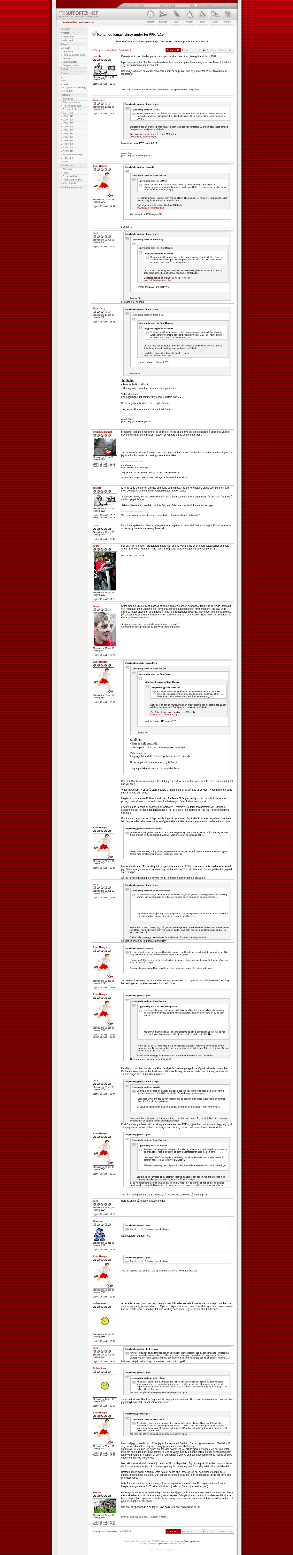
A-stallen (66, 48)
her (169, 113)
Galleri (64, 69)
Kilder (65, 161)
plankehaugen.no (86, 22)
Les (64, 77)
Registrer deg (223, 5)
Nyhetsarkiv (68, 36)
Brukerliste (68, 91)
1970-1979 (68, 137)
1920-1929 (68, 119)
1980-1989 (68, 140)
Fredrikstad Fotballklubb (119, 50)
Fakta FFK (68, 158)
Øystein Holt (163, 1544)
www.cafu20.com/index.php (143, 136)
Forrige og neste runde (74, 55)
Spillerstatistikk (70, 62)
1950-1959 (68, 130)
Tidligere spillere (70, 65)
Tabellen (66, 58)
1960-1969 (68, 133)
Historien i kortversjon (73, 154)
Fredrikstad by (70, 176)
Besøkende (67, 165)
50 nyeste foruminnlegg (74, 87)
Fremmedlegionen (72, 109)
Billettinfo (67, 169)
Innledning (68, 99)
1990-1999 (68, 144)
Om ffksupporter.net (71, 187)
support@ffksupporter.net (188, 1541)
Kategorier (99, 50)
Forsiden (65, 29)
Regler (66, 84)
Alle (230, 50)
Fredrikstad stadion (72, 179)
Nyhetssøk (68, 40)
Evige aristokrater (71, 102)
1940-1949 (68, 126)
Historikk (65, 95)
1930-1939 (68, 123)
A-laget (64, 44)
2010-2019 (68, 151)
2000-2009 (68, 147)
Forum (64, 73)
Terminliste (67, 51)
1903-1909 (68, 112)
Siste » (222, 50)
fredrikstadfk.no (70, 22)
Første (185, 50)
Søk (65, 80)
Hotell (65, 172)
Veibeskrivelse (70, 183)
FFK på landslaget (72, 105)
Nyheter (65, 33)
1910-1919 (68, 116)
